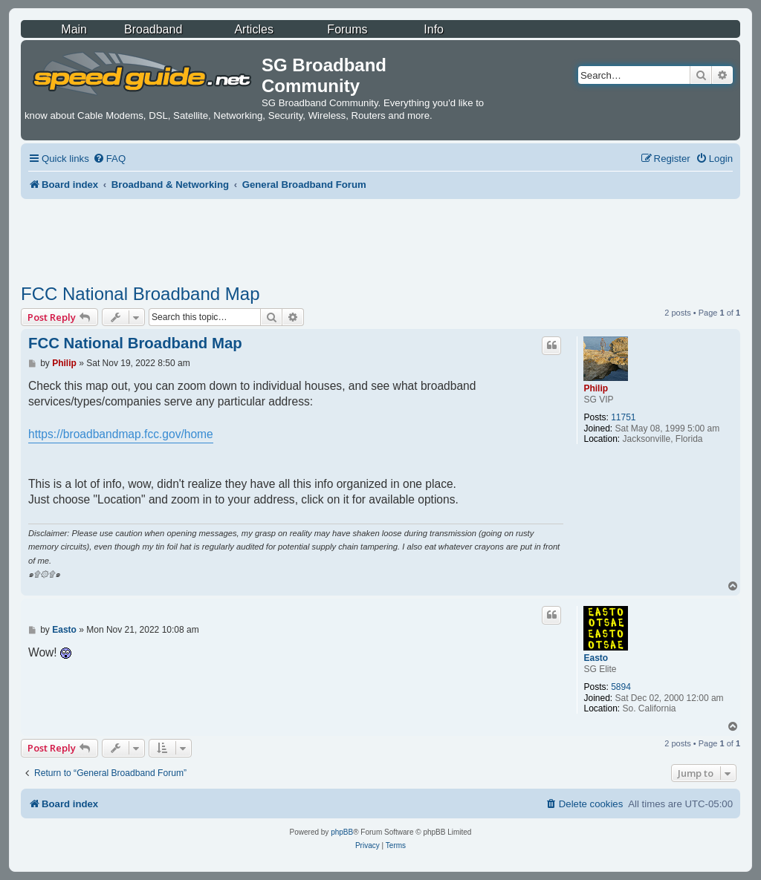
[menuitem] (109, 158)
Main (74, 29)
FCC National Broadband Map (140, 294)
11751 (623, 417)
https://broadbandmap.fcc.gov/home (120, 434)
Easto (595, 658)
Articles (253, 29)
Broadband (153, 29)
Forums (347, 29)
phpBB (342, 832)
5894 (621, 687)
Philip (595, 388)
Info (434, 29)
